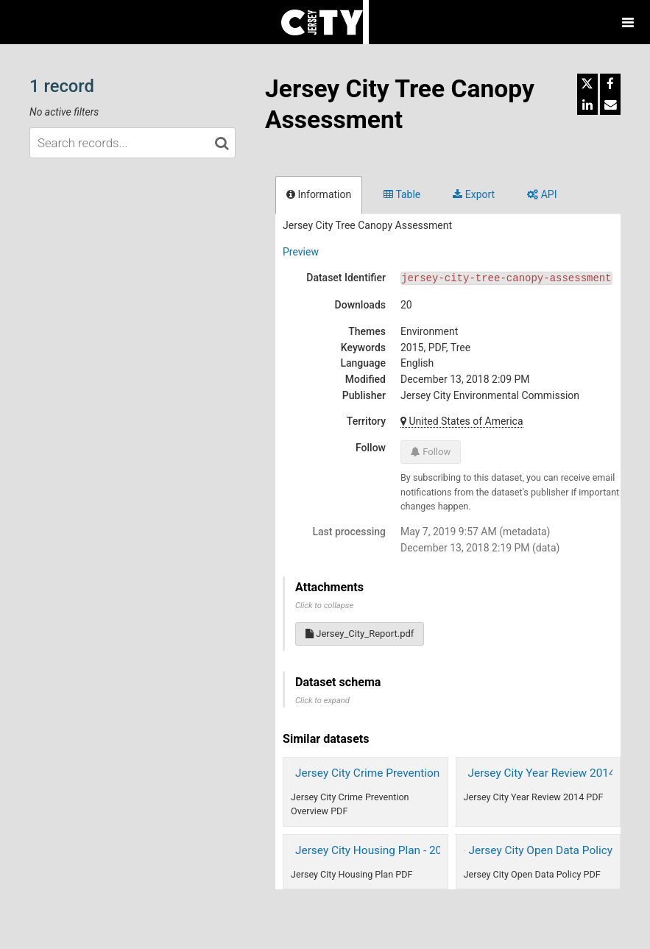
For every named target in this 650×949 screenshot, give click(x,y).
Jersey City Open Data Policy (541, 850)
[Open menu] (628, 22)
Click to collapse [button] (324, 605)
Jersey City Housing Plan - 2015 (375, 850)
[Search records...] (132, 142)
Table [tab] (402, 194)
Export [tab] (474, 194)
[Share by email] (610, 104)
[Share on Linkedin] (587, 104)
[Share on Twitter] (587, 84)
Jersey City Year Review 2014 (541, 773)
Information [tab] (318, 194)
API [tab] (542, 194)
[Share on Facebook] (610, 84)
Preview (301, 252)
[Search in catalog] (222, 142)
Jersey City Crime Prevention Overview (391, 773)
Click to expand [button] (322, 700)
